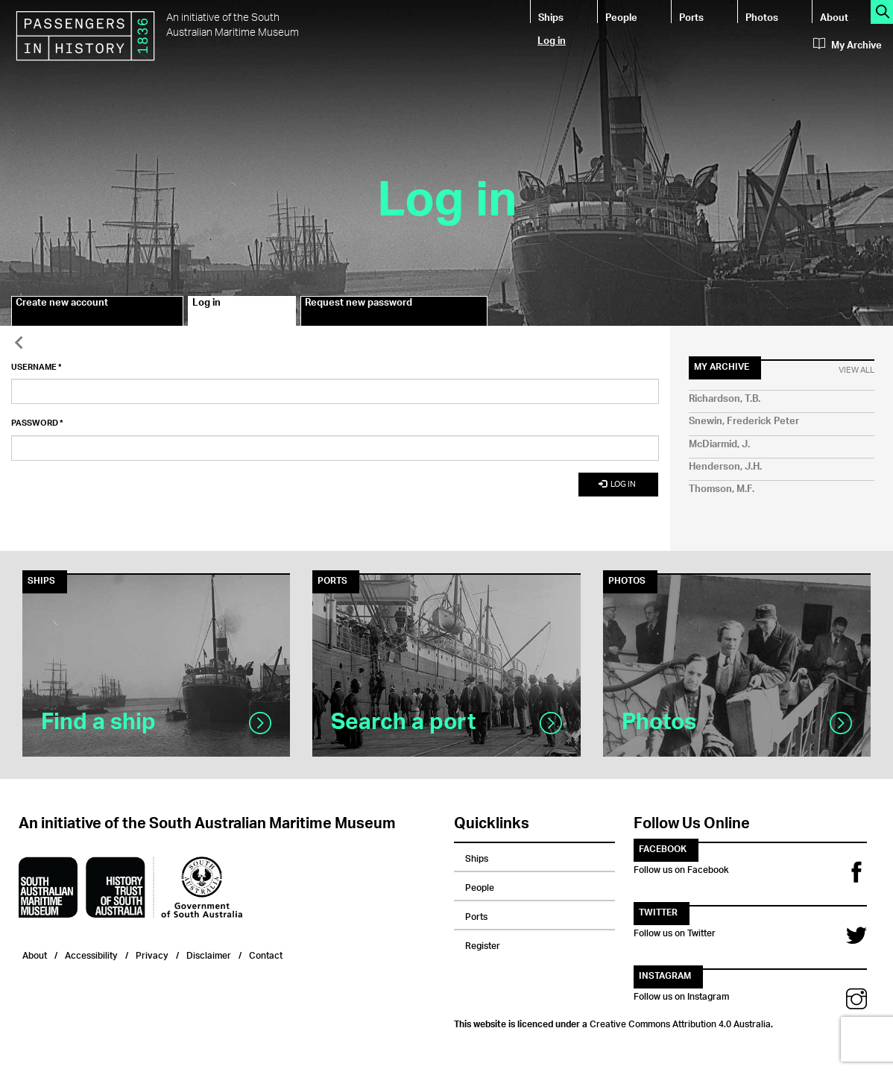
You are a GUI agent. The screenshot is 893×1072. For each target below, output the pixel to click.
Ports (691, 16)
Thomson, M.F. (721, 489)
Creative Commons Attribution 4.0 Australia (680, 1022)
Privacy (152, 954)
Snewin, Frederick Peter (744, 421)
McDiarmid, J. (719, 444)
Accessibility (91, 954)
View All (856, 370)
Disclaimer (208, 954)
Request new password (358, 305)
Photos (761, 16)
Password (37, 423)
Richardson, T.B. (724, 399)
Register (482, 943)
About (834, 16)
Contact (266, 954)
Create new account (62, 305)
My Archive (847, 45)
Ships (551, 16)
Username (36, 367)
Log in (551, 40)
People (621, 16)
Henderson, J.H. (725, 467)
